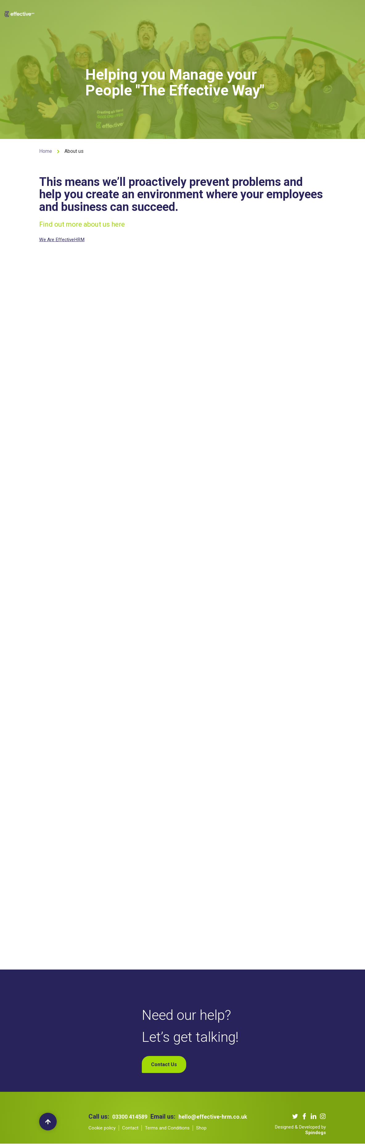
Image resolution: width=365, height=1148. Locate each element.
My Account (302, 12)
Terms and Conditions (167, 1139)
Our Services (152, 12)
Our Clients (181, 12)
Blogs (235, 12)
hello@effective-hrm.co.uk (154, 1128)
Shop (279, 12)
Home (45, 151)
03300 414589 (131, 1121)
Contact (130, 1139)
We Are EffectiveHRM (64, 239)
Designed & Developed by (300, 1133)
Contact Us (257, 12)
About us (124, 12)
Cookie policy (102, 1139)
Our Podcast (211, 12)
